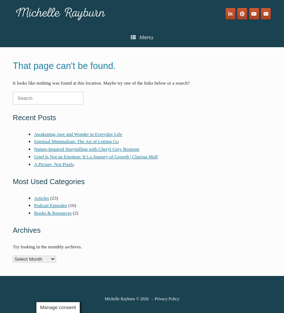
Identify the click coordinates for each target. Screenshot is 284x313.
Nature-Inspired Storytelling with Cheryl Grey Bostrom (86, 149)
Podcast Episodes (50, 205)
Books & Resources (53, 213)
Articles (41, 198)
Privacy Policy (167, 299)
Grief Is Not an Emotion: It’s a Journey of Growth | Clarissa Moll (96, 156)
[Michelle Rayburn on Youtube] (254, 14)
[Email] (266, 14)
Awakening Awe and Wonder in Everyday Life (78, 134)
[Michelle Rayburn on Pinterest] (242, 14)
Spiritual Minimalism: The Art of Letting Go (76, 141)
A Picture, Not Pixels (54, 164)
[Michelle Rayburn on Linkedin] (230, 14)
